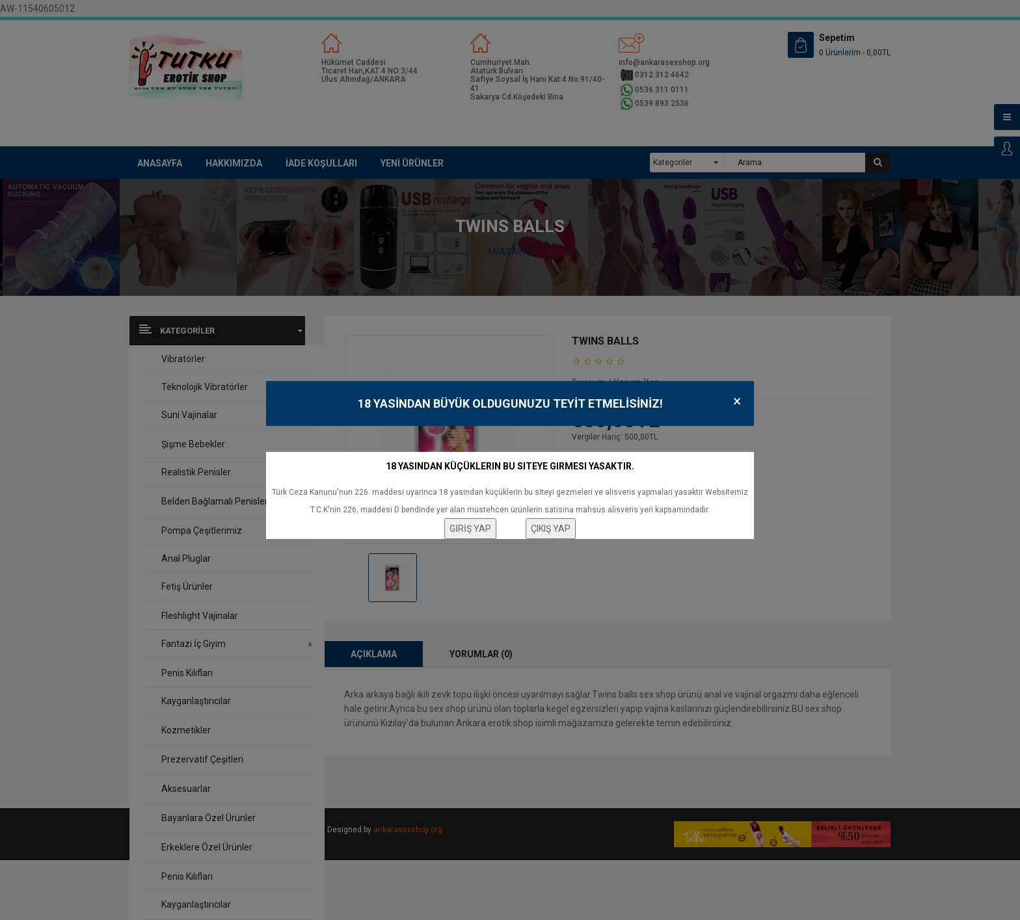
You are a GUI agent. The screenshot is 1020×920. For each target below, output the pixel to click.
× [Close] (737, 401)
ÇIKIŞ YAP (550, 528)
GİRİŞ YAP (470, 528)
